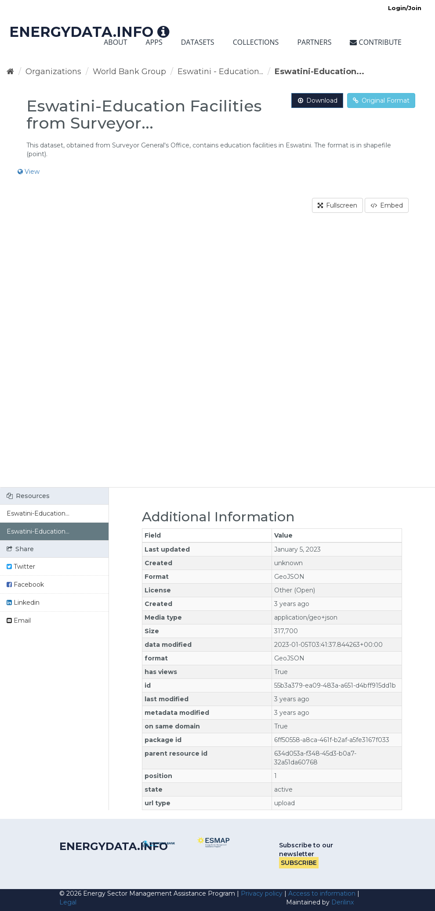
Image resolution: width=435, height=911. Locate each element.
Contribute (376, 42)
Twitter (21, 566)
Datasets (197, 42)
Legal (67, 902)
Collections (256, 42)
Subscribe (299, 863)
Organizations (53, 71)
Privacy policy (262, 893)
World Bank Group (129, 71)
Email (19, 620)
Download (317, 100)
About (115, 42)
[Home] (10, 71)
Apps (154, 42)
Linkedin (23, 602)
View (29, 172)
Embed (386, 205)
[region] (217, 355)
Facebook (25, 584)
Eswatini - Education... (220, 71)
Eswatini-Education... (319, 71)
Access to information (321, 893)
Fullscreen (337, 205)
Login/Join (404, 7)
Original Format (381, 100)
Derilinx (342, 902)
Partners (314, 42)
